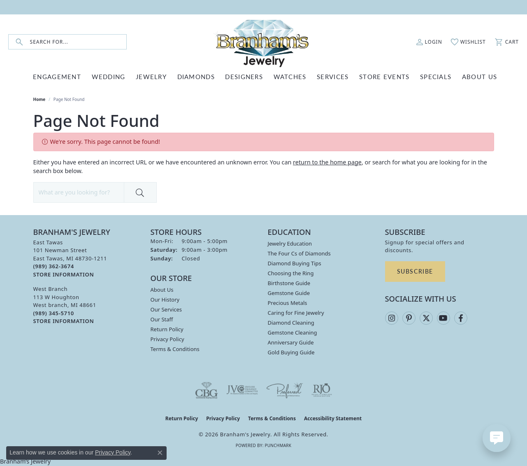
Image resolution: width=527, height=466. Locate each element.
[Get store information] (63, 274)
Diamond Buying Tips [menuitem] (294, 263)
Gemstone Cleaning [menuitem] (292, 332)
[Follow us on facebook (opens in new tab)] (460, 318)
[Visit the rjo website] (321, 390)
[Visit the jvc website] (242, 390)
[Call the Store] (53, 266)
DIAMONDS (196, 76)
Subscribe (415, 271)
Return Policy (167, 329)
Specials (435, 76)
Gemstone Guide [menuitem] (289, 293)
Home (39, 99)
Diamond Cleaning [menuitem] (291, 322)
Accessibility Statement (333, 418)
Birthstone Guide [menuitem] (289, 283)
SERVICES (332, 76)
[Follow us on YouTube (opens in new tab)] (443, 318)
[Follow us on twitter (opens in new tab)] (426, 318)
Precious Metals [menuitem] (287, 303)
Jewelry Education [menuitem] (290, 243)
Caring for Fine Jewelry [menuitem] (296, 312)
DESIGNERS (244, 76)
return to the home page (327, 162)
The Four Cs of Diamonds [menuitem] (299, 253)
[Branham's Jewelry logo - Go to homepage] (264, 41)
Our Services (166, 309)
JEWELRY (151, 76)
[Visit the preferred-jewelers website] (284, 390)
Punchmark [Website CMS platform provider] (278, 445)
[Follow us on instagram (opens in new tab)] (391, 318)
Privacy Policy (167, 339)
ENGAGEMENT (57, 76)
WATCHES (290, 76)
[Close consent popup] (160, 452)
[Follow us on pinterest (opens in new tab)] (409, 318)
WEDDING (108, 76)
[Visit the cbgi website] (206, 390)
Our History (165, 299)
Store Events (384, 76)
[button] (429, 42)
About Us (162, 289)
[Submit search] (19, 42)
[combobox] (78, 42)
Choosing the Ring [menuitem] (291, 273)
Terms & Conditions (175, 349)
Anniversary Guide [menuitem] (291, 342)
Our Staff (162, 319)
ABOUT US (479, 76)
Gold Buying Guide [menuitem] (291, 352)
